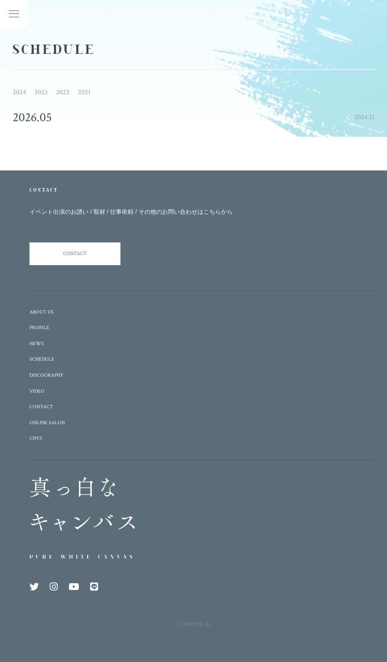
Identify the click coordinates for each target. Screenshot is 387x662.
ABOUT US (41, 312)
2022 (62, 92)
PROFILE (39, 327)
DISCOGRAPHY (46, 375)
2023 (41, 92)
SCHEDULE (41, 359)
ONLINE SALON (47, 423)
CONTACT (75, 253)
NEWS (36, 343)
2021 (84, 92)
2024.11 (364, 117)
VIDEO (37, 391)
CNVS (35, 438)
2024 (19, 92)
